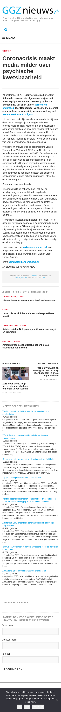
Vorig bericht (12, 363)
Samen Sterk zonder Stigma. (17, 114)
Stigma (6, 51)
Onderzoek (7, 341)
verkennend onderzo (34, 247)
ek (46, 247)
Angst (5, 325)
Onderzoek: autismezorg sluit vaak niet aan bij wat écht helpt (28, 459)
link (44, 278)
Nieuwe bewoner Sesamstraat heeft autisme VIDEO (29, 300)
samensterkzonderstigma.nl (23, 262)
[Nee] (57, 700)
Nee (27, 706)
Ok (19, 706)
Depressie (14, 325)
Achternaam (9, 639)
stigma (24, 278)
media (17, 278)
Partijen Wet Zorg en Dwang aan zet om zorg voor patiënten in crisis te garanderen (46, 372)
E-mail (7, 653)
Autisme (6, 297)
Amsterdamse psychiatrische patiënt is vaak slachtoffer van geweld (26, 346)
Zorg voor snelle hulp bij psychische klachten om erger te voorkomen (15, 386)
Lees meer (38, 706)
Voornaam (8, 625)
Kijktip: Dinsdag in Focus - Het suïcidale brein (21, 478)
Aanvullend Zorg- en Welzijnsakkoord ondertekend (24, 571)
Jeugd (13, 297)
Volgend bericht (47, 363)
